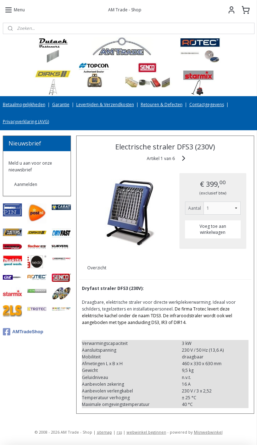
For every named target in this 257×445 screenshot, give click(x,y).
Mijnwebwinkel (208, 432)
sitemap (104, 432)
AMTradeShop (23, 332)
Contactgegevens (206, 104)
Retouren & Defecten (162, 104)
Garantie (60, 104)
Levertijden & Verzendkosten (105, 104)
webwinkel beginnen (146, 432)
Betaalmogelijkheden (24, 104)
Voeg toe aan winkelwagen (213, 229)
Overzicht (97, 268)
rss (119, 432)
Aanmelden (25, 184)
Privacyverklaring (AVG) (26, 122)
